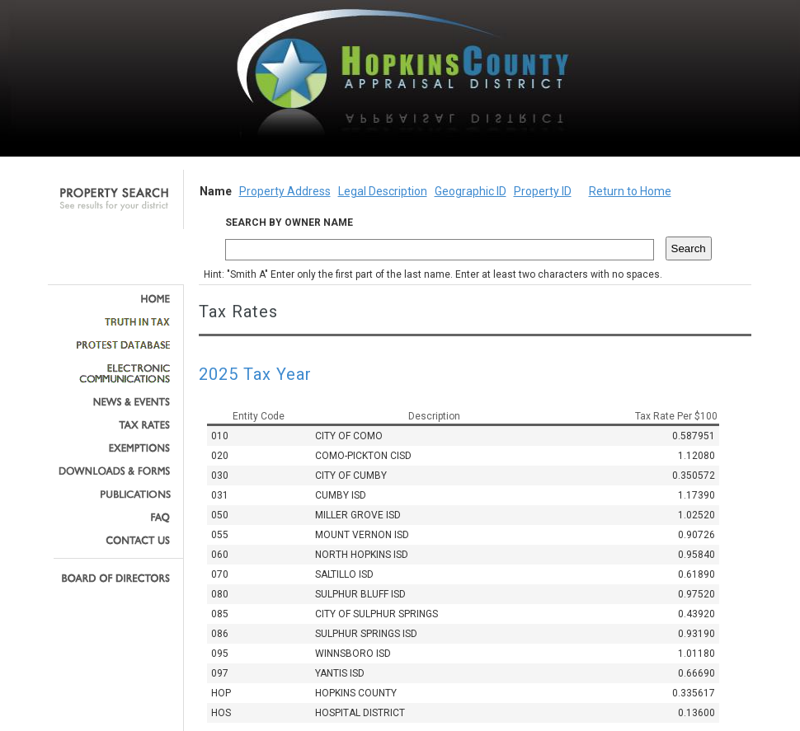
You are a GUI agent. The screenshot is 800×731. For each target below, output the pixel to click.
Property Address (285, 191)
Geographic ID (470, 191)
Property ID (543, 191)
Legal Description (382, 191)
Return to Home (630, 191)
